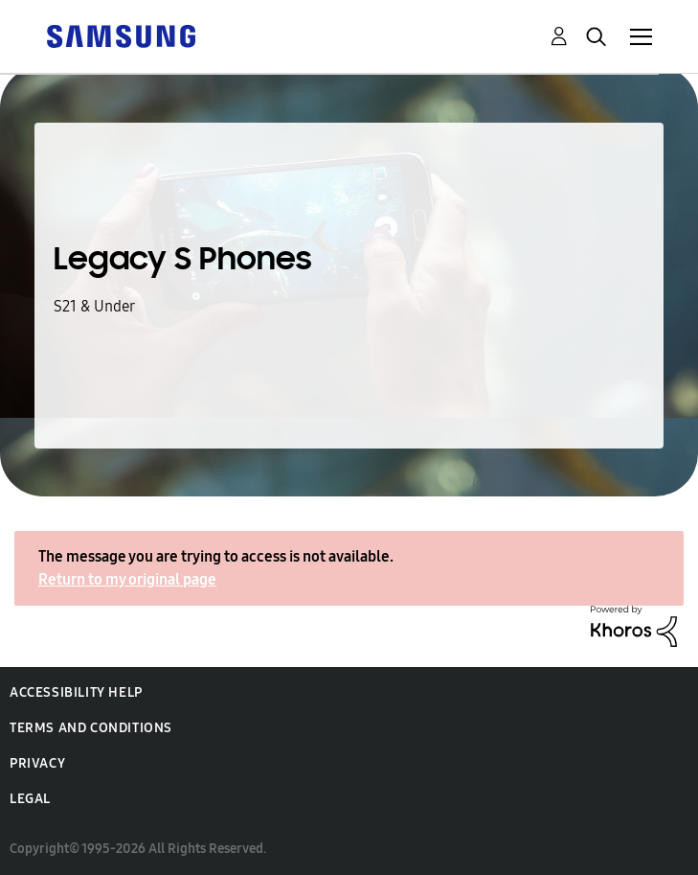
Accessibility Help (76, 692)
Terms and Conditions (91, 728)
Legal (30, 799)
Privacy (37, 763)
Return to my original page (127, 579)
